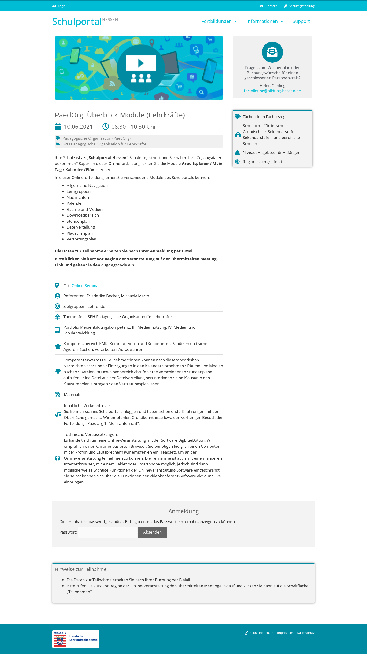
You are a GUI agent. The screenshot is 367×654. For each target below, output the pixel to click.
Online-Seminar (86, 285)
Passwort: (98, 532)
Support (301, 21)
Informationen (264, 21)
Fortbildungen (219, 21)
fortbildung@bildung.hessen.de (272, 90)
